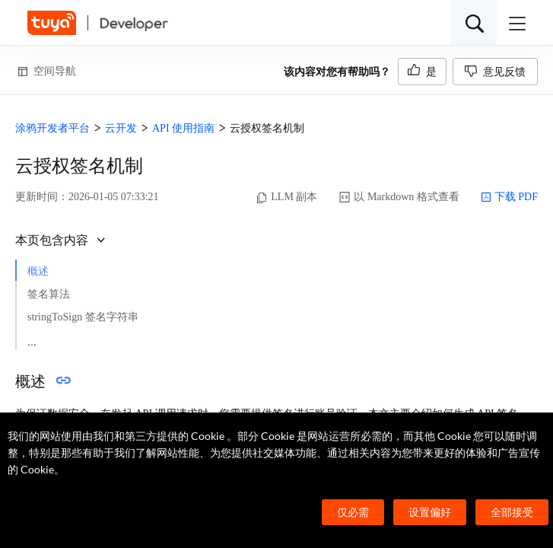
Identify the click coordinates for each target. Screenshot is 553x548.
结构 (49, 339)
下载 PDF (509, 197)
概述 (38, 271)
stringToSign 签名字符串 (82, 317)
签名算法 (48, 294)
